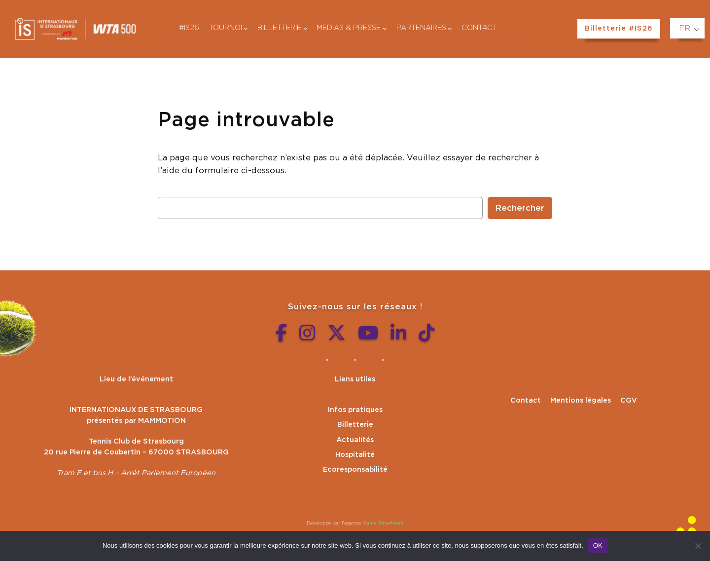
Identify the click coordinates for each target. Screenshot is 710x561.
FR (684, 28)
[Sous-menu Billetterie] (305, 28)
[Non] (698, 546)
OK (598, 545)
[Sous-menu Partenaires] (450, 28)
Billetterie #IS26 (619, 28)
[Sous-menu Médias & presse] (385, 28)
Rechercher (520, 208)
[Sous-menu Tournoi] (246, 28)
